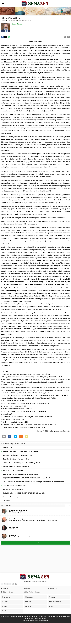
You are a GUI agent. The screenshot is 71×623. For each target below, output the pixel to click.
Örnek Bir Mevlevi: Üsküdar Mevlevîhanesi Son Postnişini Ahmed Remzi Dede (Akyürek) (33, 482)
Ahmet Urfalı (13, 527)
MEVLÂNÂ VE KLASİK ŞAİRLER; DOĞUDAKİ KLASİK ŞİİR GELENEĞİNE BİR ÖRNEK (34, 520)
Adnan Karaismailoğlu (16, 519)
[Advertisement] (35, 559)
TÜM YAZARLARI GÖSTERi (35, 543)
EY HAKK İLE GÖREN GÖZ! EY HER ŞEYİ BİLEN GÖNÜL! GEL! (24, 493)
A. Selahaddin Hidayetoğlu (18, 510)
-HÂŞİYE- (12, 528)
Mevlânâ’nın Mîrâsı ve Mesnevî (19, 537)
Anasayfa (4, 20)
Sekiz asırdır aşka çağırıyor (12, 497)
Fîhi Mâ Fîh (6, 501)
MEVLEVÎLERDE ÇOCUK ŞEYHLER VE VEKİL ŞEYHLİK (21, 463)
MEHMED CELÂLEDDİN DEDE (13, 470)
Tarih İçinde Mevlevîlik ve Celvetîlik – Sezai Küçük (20, 474)
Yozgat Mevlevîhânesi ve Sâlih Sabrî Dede (17, 455)
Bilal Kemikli (13, 535)
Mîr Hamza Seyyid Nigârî (17, 512)
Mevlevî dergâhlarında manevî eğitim (16, 466)
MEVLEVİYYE (7, 448)
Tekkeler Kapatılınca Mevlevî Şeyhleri (16, 459)
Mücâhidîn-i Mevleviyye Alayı (13, 489)
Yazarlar (11, 20)
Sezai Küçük (17, 20)
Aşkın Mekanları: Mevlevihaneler (14, 485)
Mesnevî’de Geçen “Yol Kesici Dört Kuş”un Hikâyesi (21, 451)
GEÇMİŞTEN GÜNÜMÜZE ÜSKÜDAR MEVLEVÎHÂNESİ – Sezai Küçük (26, 478)
